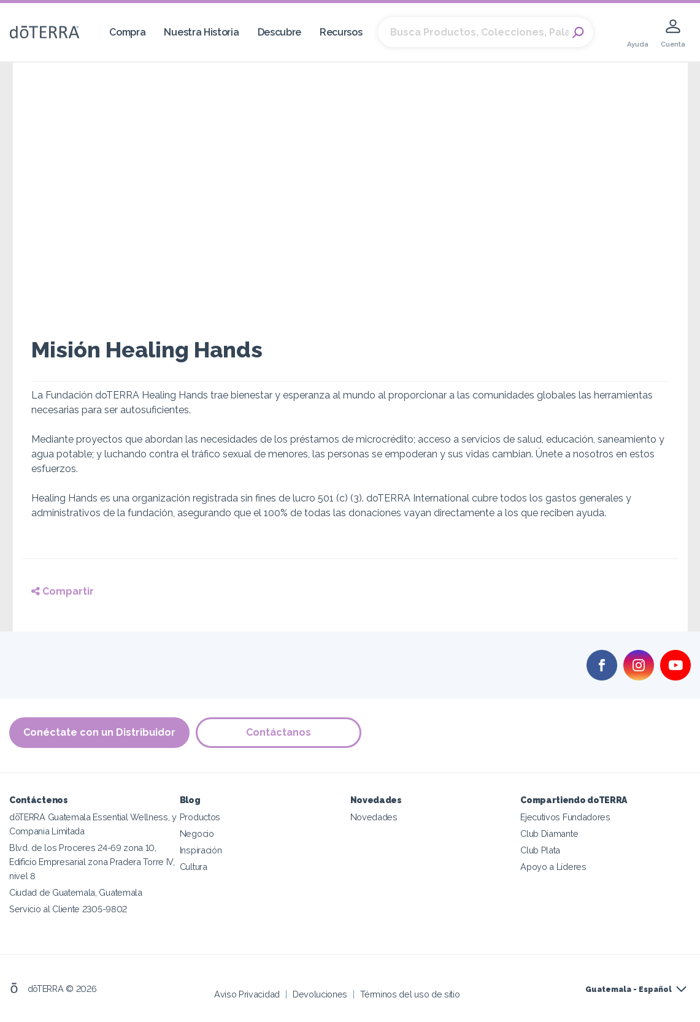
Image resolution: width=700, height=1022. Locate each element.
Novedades (374, 817)
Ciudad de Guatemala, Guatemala (75, 892)
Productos (200, 817)
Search (578, 32)
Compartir (62, 591)
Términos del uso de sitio (410, 994)
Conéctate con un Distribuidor (99, 732)
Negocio (197, 833)
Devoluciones (320, 994)
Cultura (193, 866)
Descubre (280, 32)
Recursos (341, 32)
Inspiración (201, 850)
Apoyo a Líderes (553, 866)
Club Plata (540, 850)
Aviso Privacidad (247, 994)
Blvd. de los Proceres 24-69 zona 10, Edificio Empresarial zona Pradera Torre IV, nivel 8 (92, 861)
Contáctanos (278, 732)
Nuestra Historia (201, 32)
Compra (127, 32)
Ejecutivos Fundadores (565, 817)
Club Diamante (549, 833)
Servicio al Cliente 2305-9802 (68, 909)
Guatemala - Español (628, 989)
